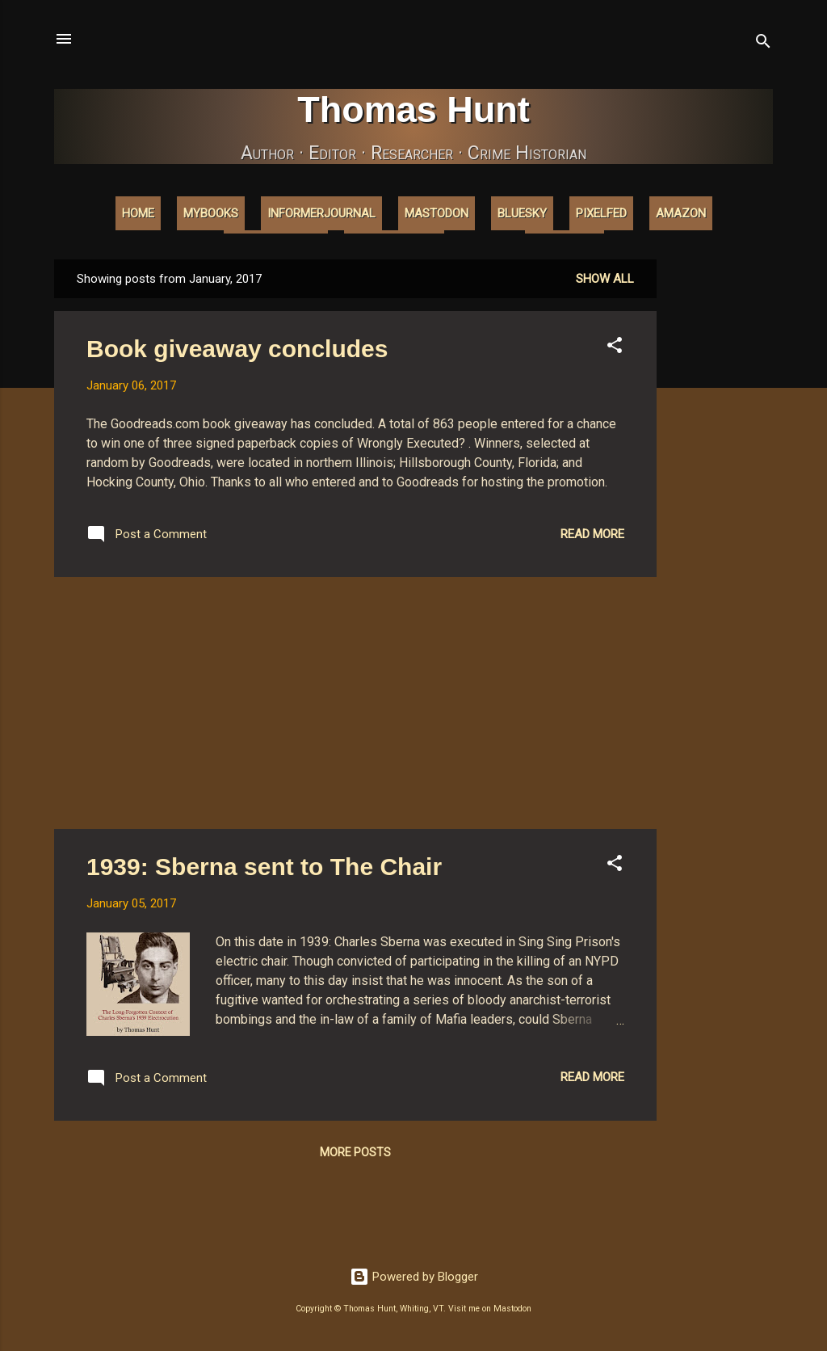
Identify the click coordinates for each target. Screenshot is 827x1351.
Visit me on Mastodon (489, 1308)
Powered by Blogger (414, 1276)
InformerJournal (321, 213)
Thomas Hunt (413, 109)
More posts (355, 1152)
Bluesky (522, 213)
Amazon (681, 213)
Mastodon (436, 213)
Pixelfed (601, 213)
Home (138, 213)
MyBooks (210, 213)
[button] (614, 347)
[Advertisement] (721, 501)
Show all (605, 278)
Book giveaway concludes (237, 348)
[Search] (763, 44)
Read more (592, 534)
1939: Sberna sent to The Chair (264, 866)
